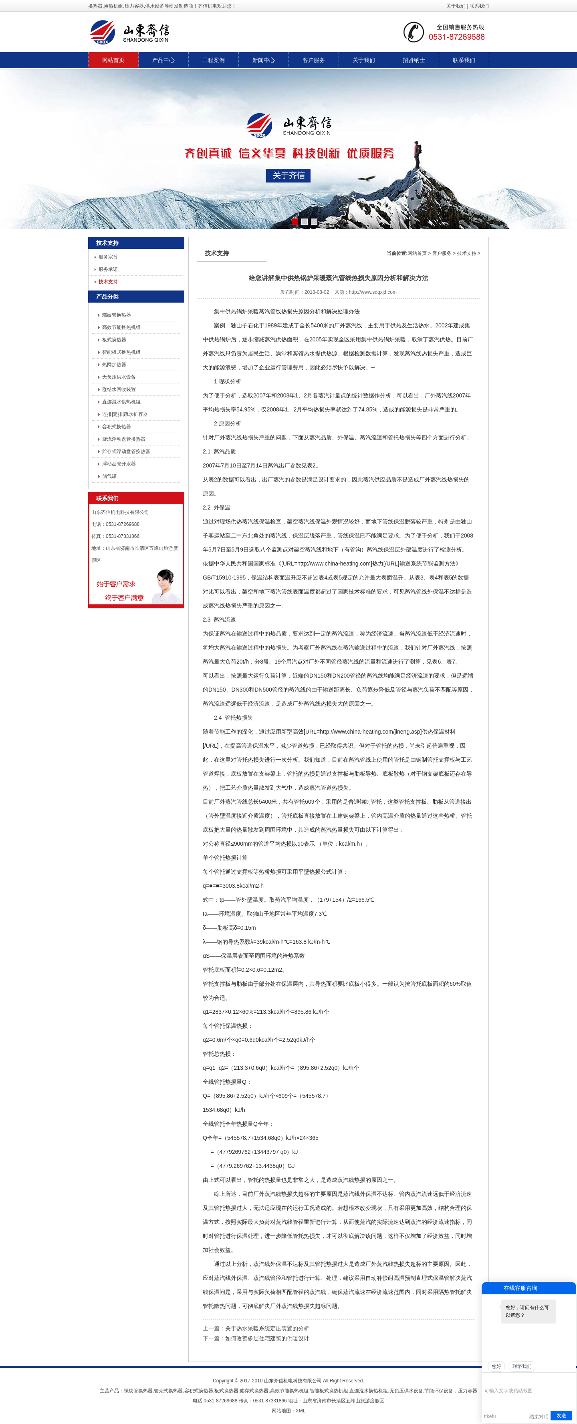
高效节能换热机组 (121, 327)
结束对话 (539, 1416)
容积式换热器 (116, 426)
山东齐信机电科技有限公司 (293, 1381)
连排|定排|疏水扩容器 (125, 414)
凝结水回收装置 (119, 389)
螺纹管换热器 (116, 315)
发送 (561, 1415)
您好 (496, 1366)
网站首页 (417, 253)
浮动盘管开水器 (119, 464)
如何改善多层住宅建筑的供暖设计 (267, 1338)
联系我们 (479, 6)
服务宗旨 (108, 257)
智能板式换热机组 (121, 352)
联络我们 (522, 1366)
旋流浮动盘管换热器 (123, 439)
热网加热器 (114, 364)
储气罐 (109, 476)
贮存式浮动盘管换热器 (126, 451)
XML (301, 1411)
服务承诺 (108, 269)
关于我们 (456, 6)
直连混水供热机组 (121, 402)
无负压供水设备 (119, 377)
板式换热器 (114, 340)
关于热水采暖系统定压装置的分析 (267, 1328)
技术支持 (108, 282)
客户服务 (442, 253)
